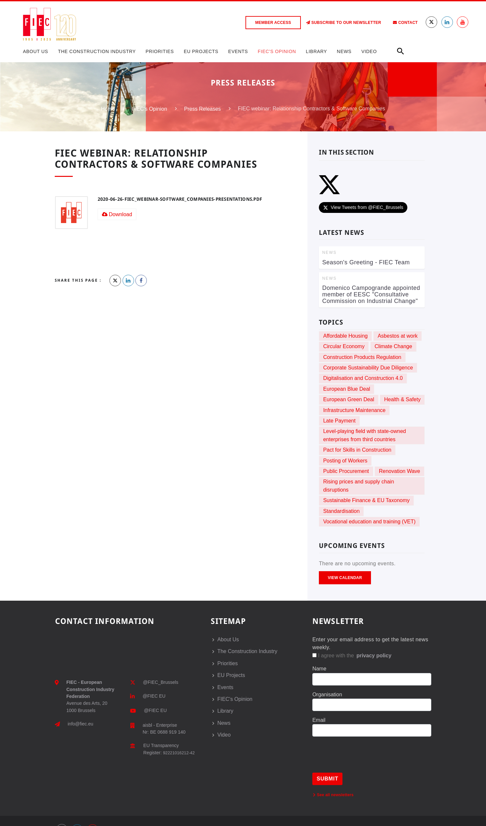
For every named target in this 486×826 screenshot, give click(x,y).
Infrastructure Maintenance (354, 410)
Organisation (327, 694)
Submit (327, 778)
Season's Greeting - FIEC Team (366, 262)
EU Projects (201, 51)
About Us (35, 51)
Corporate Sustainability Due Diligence (368, 367)
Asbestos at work (398, 336)
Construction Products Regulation (362, 357)
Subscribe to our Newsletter (343, 22)
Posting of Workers (345, 460)
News (344, 51)
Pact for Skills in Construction (357, 450)
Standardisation (341, 511)
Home (108, 109)
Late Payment (339, 420)
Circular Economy (343, 346)
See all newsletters (333, 795)
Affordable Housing (345, 336)
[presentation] (362, 760)
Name (319, 668)
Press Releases (202, 109)
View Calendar (345, 577)
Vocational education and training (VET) (369, 521)
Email (318, 720)
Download (117, 214)
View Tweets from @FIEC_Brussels (363, 207)
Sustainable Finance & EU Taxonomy (366, 500)
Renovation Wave (399, 471)
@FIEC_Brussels (160, 682)
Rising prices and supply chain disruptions (358, 485)
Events (238, 51)
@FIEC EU (154, 696)
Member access (273, 22)
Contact (405, 22)
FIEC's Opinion (277, 51)
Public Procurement (346, 471)
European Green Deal (348, 399)
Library (316, 51)
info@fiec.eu (80, 723)
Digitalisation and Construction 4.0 (363, 378)
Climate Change (393, 346)
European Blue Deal (346, 389)
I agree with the (352, 655)
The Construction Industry (97, 51)
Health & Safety (402, 399)
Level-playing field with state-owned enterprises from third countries (364, 435)
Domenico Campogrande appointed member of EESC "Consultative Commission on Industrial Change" (371, 294)
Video (369, 51)
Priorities (160, 51)
